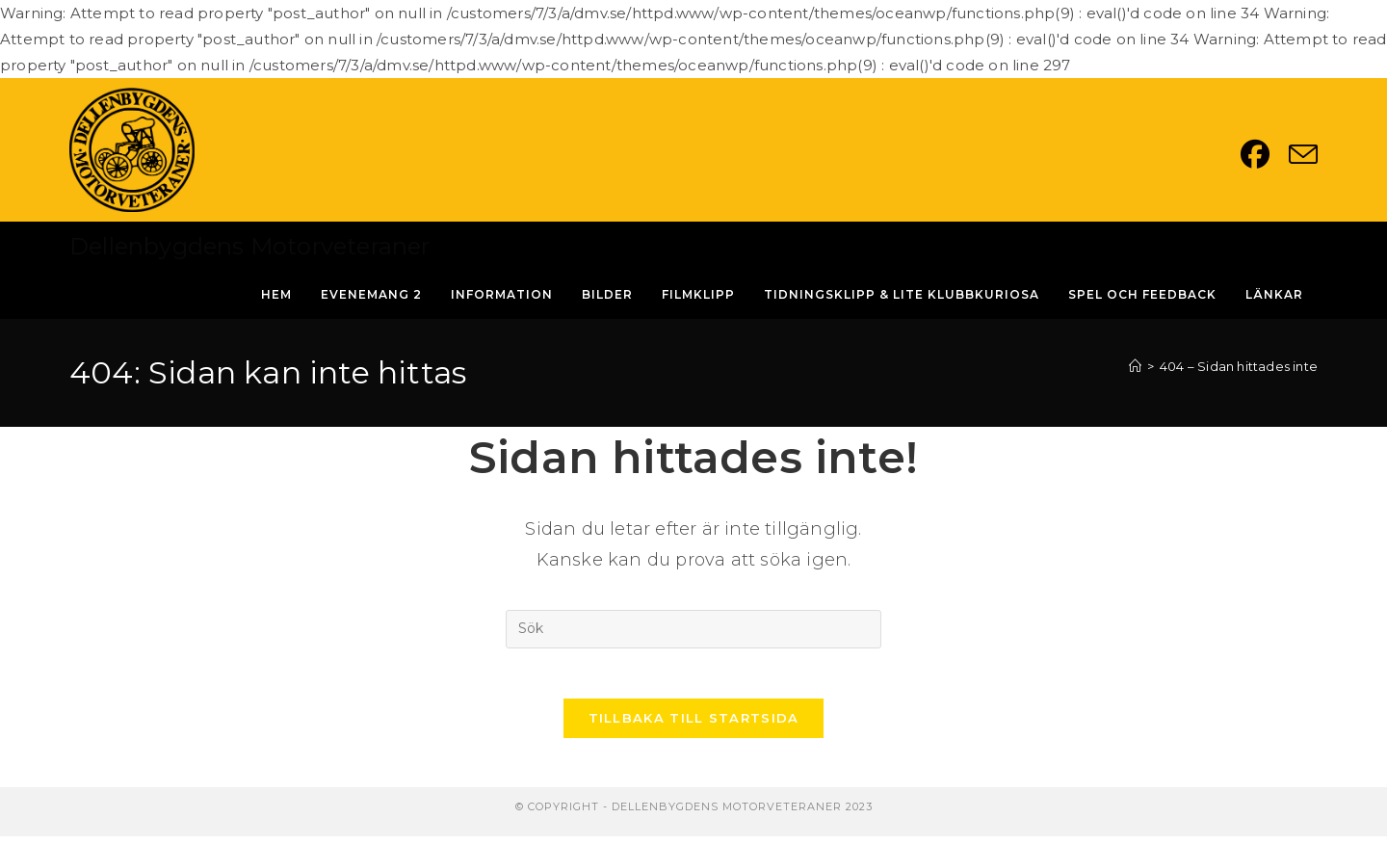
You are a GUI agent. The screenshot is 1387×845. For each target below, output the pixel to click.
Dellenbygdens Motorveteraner (250, 246)
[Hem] (1135, 366)
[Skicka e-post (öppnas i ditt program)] (1303, 154)
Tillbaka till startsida (694, 726)
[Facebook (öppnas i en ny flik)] (1265, 154)
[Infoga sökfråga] (693, 629)
